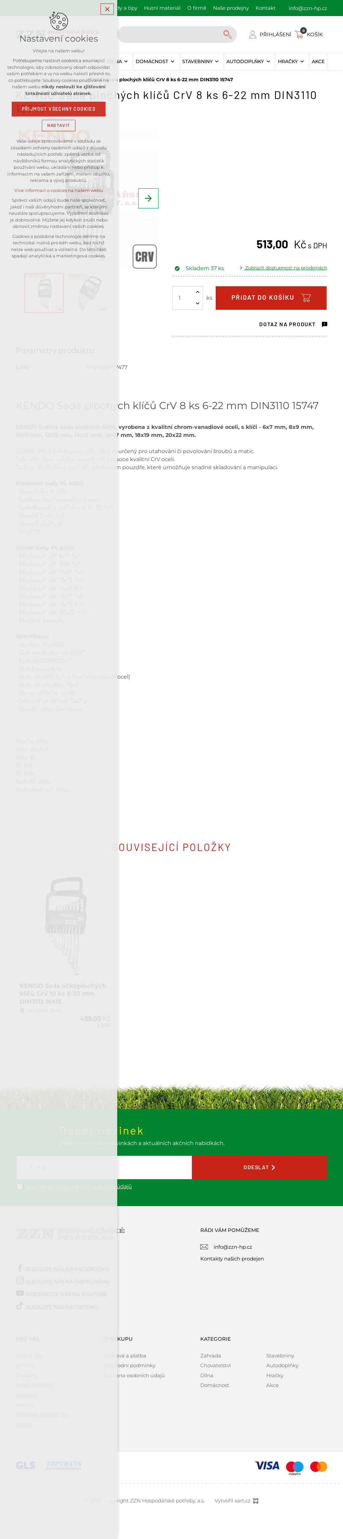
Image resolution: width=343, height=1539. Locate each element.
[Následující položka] (148, 198)
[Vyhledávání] (228, 34)
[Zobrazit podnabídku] (126, 61)
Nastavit (58, 125)
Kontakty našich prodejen (232, 1256)
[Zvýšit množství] (198, 292)
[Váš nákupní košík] (310, 34)
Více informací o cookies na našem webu (58, 190)
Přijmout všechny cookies (59, 109)
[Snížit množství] (198, 303)
